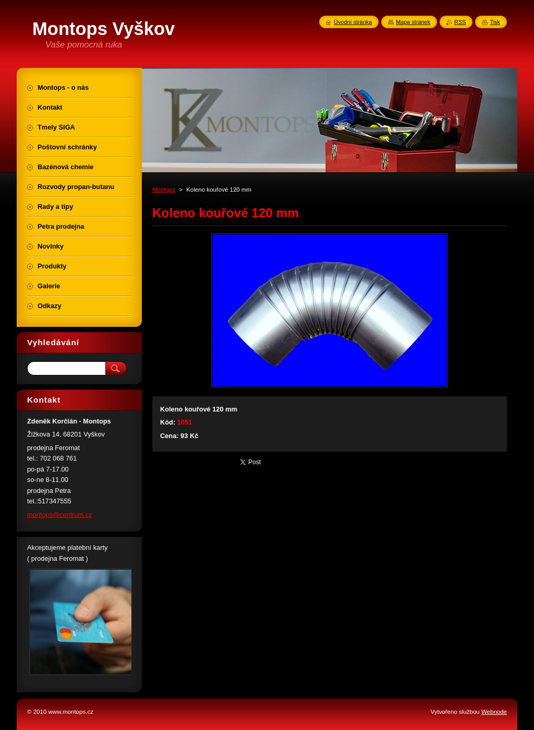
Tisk (495, 22)
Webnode (494, 712)
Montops (163, 189)
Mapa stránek (413, 22)
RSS (460, 22)
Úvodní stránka (353, 22)
